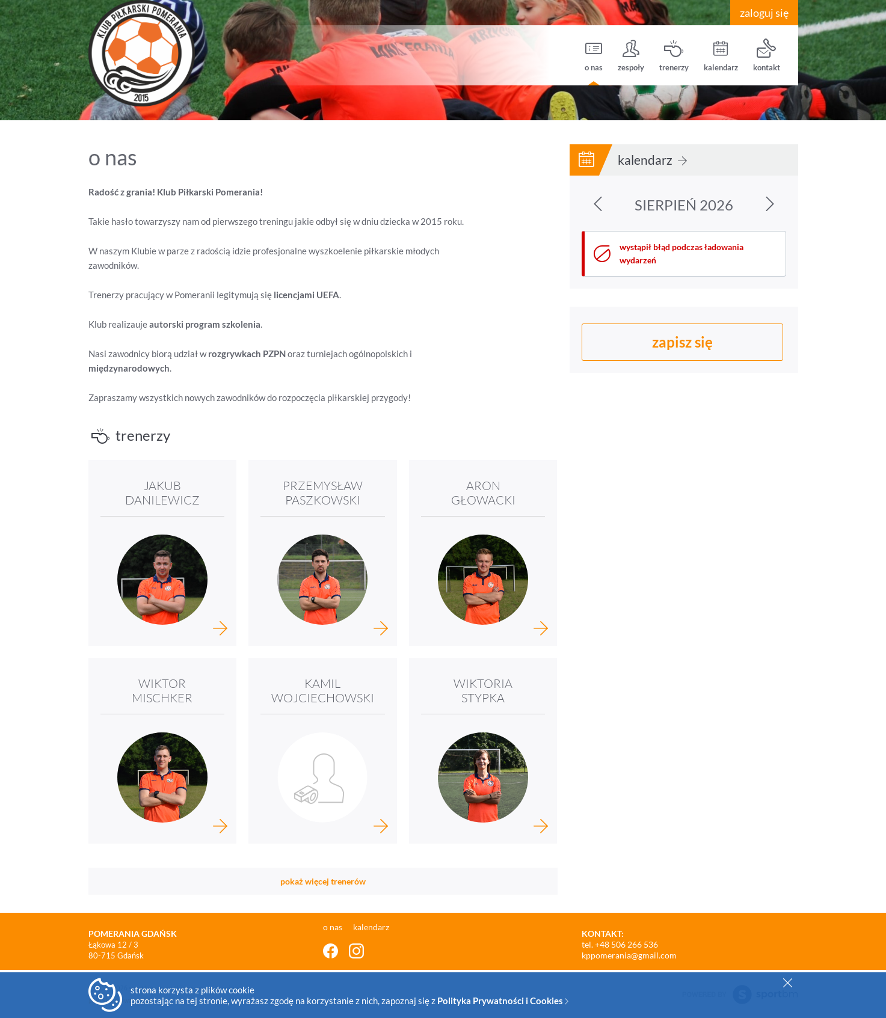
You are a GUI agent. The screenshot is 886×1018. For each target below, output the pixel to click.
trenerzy (674, 56)
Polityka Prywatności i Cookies (502, 1000)
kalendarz (721, 56)
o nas (594, 56)
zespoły (631, 56)
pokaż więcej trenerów (323, 881)
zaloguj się (764, 12)
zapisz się (682, 342)
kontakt (766, 56)
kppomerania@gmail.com (629, 955)
